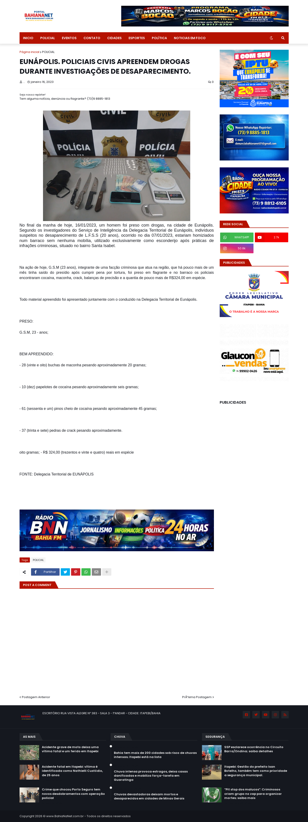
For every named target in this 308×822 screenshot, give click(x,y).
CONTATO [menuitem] (91, 38)
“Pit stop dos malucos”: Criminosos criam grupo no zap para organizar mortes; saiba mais (253, 793)
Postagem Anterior (36, 697)
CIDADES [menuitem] (114, 38)
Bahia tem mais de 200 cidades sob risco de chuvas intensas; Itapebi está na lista (155, 755)
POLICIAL (48, 52)
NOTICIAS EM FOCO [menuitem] (190, 38)
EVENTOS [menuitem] (69, 38)
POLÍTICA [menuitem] (159, 38)
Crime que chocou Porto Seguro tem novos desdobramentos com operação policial (73, 793)
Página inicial (29, 52)
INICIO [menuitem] (28, 38)
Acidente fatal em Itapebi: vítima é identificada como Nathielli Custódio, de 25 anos (72, 771)
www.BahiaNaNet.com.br (65, 816)
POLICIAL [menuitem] (47, 38)
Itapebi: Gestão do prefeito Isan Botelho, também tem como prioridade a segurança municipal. (255, 771)
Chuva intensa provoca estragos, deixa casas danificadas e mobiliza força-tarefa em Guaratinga (151, 776)
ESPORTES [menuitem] (137, 38)
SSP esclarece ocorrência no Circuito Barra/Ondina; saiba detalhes (253, 749)
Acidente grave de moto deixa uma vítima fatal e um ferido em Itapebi (70, 749)
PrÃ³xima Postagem (197, 697)
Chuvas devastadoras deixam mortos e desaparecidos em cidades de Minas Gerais (149, 796)
